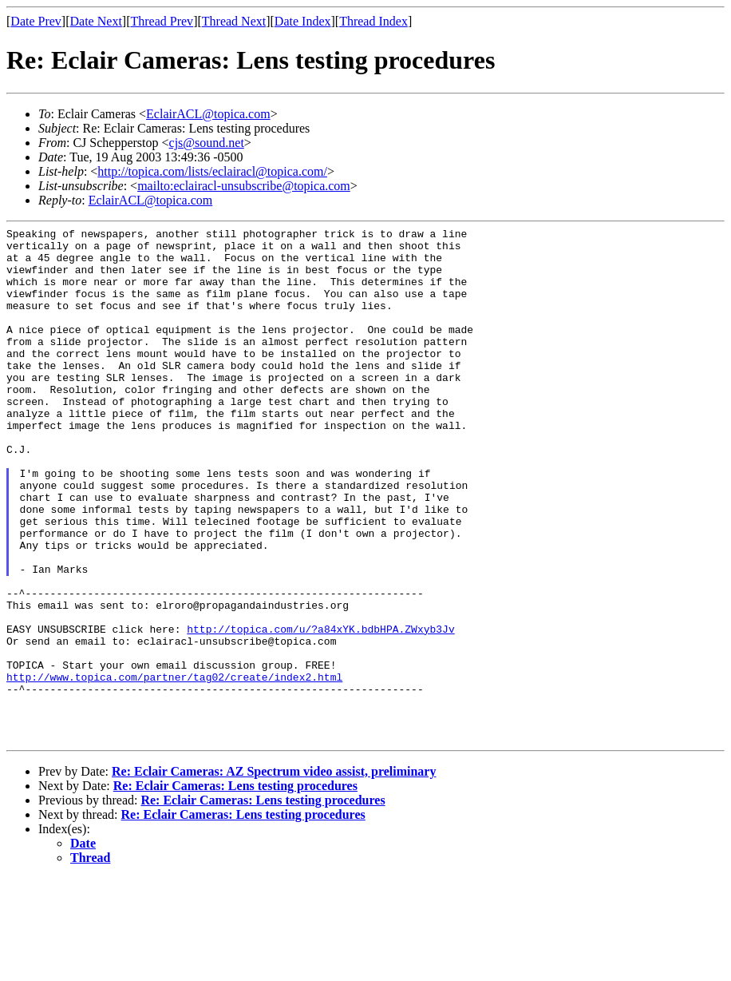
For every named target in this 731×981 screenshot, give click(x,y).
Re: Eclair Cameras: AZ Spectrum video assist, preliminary (274, 874)
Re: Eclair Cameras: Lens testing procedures (235, 889)
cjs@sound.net (206, 142)
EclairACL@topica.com (208, 114)
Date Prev (35, 21)
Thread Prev (161, 21)
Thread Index (373, 21)
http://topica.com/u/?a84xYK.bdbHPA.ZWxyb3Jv (320, 710)
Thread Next (234, 21)
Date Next (96, 21)
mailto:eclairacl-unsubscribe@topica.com (243, 186)
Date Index (303, 21)
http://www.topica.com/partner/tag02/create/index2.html (174, 768)
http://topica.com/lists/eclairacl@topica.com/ (212, 171)
